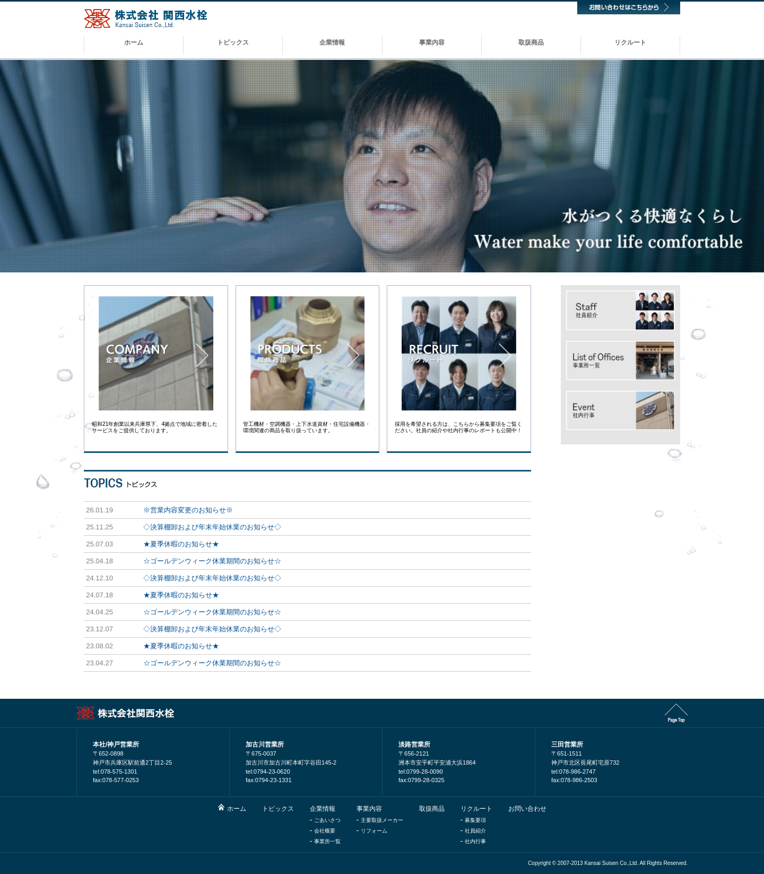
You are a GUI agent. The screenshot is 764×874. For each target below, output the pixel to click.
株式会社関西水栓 (145, 18)
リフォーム (374, 831)
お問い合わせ (527, 808)
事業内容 (369, 808)
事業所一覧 (327, 841)
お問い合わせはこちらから (628, 7)
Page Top (676, 713)
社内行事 (475, 841)
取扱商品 (432, 808)
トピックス (278, 808)
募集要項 (475, 820)
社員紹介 (475, 831)
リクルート (476, 808)
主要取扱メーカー (382, 820)
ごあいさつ (327, 820)
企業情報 (322, 808)
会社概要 (324, 831)
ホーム (236, 808)
